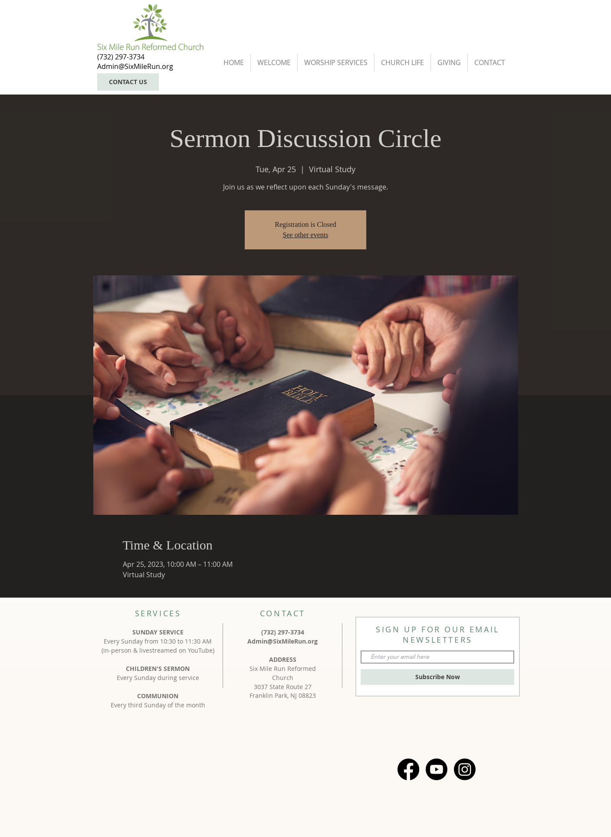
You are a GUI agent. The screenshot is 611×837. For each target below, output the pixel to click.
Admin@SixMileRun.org (282, 641)
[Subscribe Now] (437, 677)
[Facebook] (408, 769)
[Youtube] (436, 769)
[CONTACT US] (128, 82)
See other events (305, 235)
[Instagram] (465, 769)
